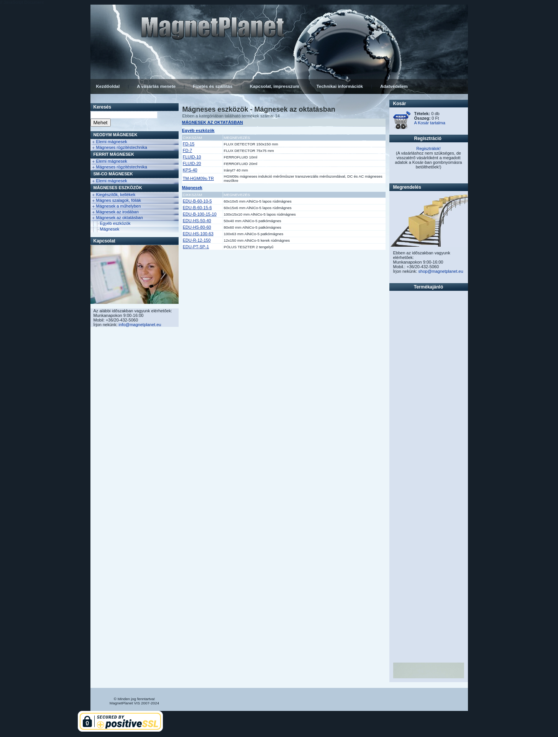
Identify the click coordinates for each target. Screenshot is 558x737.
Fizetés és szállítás (212, 86)
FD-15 (189, 144)
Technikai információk (340, 86)
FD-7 (187, 150)
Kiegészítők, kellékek (116, 194)
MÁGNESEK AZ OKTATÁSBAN (212, 122)
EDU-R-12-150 (197, 240)
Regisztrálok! (428, 148)
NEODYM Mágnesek (116, 134)
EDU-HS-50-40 (197, 220)
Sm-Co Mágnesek (113, 173)
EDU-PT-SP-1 (196, 246)
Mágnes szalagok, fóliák (118, 200)
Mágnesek (110, 229)
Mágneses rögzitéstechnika (121, 147)
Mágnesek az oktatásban (119, 217)
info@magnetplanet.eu (140, 324)
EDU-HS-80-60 (197, 227)
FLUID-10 (192, 157)
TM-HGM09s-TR (198, 178)
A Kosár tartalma (429, 122)
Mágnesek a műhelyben (118, 206)
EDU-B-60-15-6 (197, 207)
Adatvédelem (394, 86)
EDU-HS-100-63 (198, 233)
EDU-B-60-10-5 (197, 201)
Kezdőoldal (108, 86)
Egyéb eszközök (115, 223)
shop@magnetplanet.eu (441, 271)
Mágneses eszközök (118, 187)
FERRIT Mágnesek (114, 154)
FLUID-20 (192, 163)
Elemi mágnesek (111, 141)
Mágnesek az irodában (117, 211)
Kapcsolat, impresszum (274, 86)
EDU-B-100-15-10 (200, 214)
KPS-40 (190, 170)
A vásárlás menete (156, 86)
